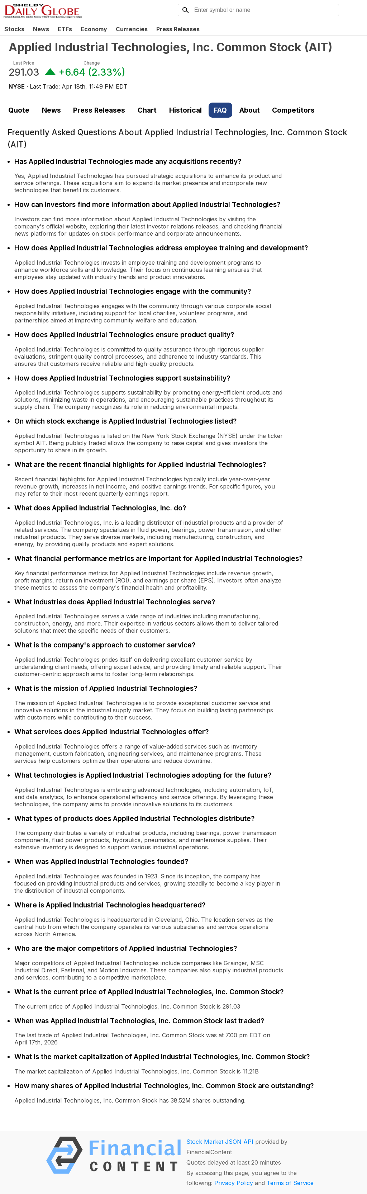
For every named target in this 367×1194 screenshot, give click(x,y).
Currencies (132, 29)
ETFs (65, 29)
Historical (185, 110)
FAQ (220, 110)
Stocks (14, 29)
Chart (147, 110)
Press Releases (178, 29)
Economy (94, 29)
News (41, 29)
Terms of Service (290, 1182)
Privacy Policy (233, 1182)
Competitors (293, 110)
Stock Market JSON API (219, 1141)
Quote (18, 110)
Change (92, 63)
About (249, 110)
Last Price (23, 63)
